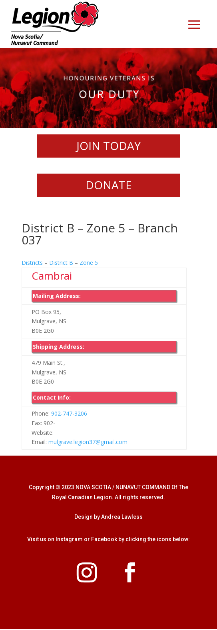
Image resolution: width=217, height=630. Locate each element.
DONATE (109, 185)
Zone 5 (89, 263)
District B (61, 263)
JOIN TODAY (108, 146)
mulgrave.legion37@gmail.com (87, 443)
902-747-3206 (69, 414)
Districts (32, 263)
